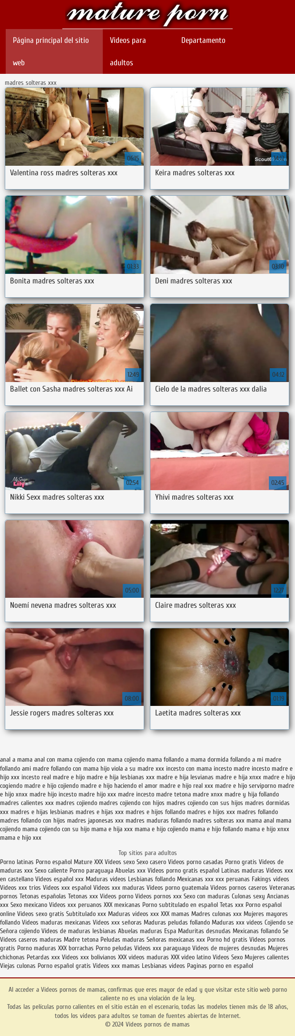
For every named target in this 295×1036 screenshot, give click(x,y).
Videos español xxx (60, 879)
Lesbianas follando (151, 879)
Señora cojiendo (19, 931)
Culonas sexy (248, 896)
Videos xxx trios (20, 888)
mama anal (260, 820)
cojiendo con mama (98, 759)
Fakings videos (270, 879)
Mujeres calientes (267, 957)
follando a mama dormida (196, 759)
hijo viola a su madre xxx (132, 768)
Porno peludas (114, 948)
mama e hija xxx (112, 829)
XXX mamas (175, 914)
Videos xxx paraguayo (163, 948)
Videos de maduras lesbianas (78, 931)
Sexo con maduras (207, 896)
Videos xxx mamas (116, 966)
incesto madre (232, 768)
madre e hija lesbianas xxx (121, 777)
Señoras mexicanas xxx (177, 939)
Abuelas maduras (140, 931)
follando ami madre (24, 768)
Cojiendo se (279, 922)
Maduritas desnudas (204, 931)
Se (285, 931)
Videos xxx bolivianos (90, 957)
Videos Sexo (228, 957)
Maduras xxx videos (237, 922)
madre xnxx (208, 794)
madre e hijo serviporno (245, 786)
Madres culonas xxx (216, 914)
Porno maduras (36, 948)
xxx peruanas (233, 879)
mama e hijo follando (216, 829)
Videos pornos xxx (158, 896)
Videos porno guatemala (177, 888)
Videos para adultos (128, 51)
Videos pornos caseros (238, 888)
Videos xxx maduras (119, 888)
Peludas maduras (122, 939)
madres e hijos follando (155, 812)
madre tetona (173, 794)
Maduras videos (106, 879)
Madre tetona (81, 939)
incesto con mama (189, 768)
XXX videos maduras (143, 957)
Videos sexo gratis (40, 914)
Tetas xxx (232, 905)
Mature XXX (88, 862)
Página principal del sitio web (51, 51)
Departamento (203, 40)
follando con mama (74, 768)
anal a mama (16, 759)
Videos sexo (120, 862)
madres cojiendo (76, 803)
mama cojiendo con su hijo (55, 829)
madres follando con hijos (32, 820)
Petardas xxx (44, 957)
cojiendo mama (143, 759)
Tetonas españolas (44, 896)
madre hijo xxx (97, 794)
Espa (170, 931)
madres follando (257, 812)
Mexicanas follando (257, 931)
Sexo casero (152, 862)
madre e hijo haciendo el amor (118, 786)
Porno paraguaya (92, 870)
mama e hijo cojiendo (161, 829)
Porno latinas (18, 862)
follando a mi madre (255, 759)
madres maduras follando (158, 820)
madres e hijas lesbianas (42, 812)
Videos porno (116, 896)
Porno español (55, 862)
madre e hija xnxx (238, 777)
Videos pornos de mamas (147, 15)
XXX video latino (191, 957)
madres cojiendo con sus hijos (205, 803)
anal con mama (53, 759)
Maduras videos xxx (133, 914)
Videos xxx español (68, 888)
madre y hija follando (252, 794)
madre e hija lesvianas (185, 777)
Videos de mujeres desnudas (229, 948)
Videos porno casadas (195, 862)
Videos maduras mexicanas (56, 922)
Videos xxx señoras (118, 922)
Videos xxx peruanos (76, 905)
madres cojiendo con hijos (132, 803)
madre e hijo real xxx (186, 786)
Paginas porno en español (220, 966)
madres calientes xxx (27, 803)
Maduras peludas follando (177, 922)
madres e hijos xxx (211, 812)
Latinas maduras (242, 870)
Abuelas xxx (130, 870)
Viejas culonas (18, 966)
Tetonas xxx (84, 896)
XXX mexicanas (122, 905)
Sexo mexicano (28, 905)
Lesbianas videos (164, 966)
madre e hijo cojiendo (51, 786)
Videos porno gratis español (184, 870)
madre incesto (136, 794)
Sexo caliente (51, 870)
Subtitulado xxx (87, 914)
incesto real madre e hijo (53, 777)
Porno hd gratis (227, 939)
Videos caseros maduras (31, 939)
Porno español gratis (64, 966)
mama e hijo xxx (20, 838)
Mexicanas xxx (195, 879)
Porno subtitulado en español (180, 905)
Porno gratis (242, 862)
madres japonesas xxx (95, 820)
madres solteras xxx (219, 820)
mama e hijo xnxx (267, 829)
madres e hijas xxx (100, 812)
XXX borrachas (76, 948)
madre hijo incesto (53, 794)
